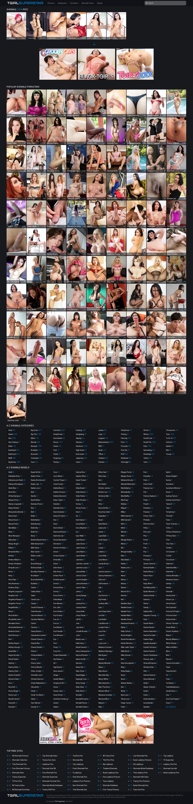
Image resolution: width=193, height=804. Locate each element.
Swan (169, 492)
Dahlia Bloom (59, 488)
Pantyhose (126, 430)
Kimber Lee (104, 492)
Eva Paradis (59, 631)
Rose (146, 580)
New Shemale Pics (80, 785)
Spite (168, 472)
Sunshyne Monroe (174, 488)
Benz (34, 536)
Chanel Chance (38, 639)
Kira (100, 500)
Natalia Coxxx (127, 607)
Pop (146, 548)
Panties (103, 462)
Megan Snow (127, 476)
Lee (101, 544)
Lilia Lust (102, 580)
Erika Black (58, 599)
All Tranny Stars (18, 785)
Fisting (57, 462)
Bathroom (14, 454)
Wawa (169, 635)
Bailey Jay (36, 484)
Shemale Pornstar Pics (51, 781)
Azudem (12, 707)
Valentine (171, 572)
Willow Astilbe (172, 647)
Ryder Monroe (150, 591)
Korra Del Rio (104, 508)
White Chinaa (172, 643)
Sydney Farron (172, 496)
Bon (33, 560)
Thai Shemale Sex (80, 790)
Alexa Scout (14, 520)
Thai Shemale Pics (19, 764)
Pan (145, 472)
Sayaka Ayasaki (150, 643)
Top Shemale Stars (49, 756)
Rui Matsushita (150, 588)
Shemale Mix (78, 760)
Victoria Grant (172, 615)
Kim (100, 480)
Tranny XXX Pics (48, 790)
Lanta (101, 532)
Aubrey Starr (14, 671)
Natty (124, 627)
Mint (124, 536)
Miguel (125, 508)
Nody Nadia (126, 671)
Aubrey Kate (14, 667)
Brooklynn (36, 576)
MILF (101, 446)
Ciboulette (36, 687)
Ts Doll (169, 556)
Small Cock (149, 438)
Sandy (147, 607)
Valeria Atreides (173, 576)
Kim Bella (102, 484)
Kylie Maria (103, 524)
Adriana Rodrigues (16, 484)
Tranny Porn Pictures (141, 781)
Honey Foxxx (82, 508)
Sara (146, 619)
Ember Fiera (59, 576)
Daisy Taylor (59, 500)
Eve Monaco (59, 635)
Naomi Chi (126, 591)
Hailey (56, 707)
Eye (56, 639)
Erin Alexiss (59, 603)
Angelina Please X (16, 599)
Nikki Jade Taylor (128, 647)
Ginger (56, 675)
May (101, 707)
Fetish (56, 454)
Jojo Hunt (80, 627)
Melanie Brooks (128, 480)
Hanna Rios (81, 472)
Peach (147, 504)
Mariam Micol (104, 691)
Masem (102, 703)
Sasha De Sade (150, 635)
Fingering (58, 458)
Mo (123, 548)
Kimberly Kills (104, 496)
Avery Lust (13, 695)
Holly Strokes (82, 500)
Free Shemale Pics (49, 773)
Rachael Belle (149, 568)
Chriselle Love (37, 675)
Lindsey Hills (104, 603)
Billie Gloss (36, 548)
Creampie (36, 458)
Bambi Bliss (36, 500)
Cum (34, 462)
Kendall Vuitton (82, 707)
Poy (146, 552)
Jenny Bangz (82, 595)
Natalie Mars (127, 615)
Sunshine (170, 484)
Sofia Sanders (149, 699)
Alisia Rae (13, 540)
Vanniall (170, 591)
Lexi (101, 568)
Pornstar (126, 446)
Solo (147, 446)
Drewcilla (58, 560)
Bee (33, 508)
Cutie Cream (59, 484)
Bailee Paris (36, 476)
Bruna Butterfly (38, 580)
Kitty (101, 504)
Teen (147, 462)
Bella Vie (35, 532)
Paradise (148, 476)
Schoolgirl (126, 462)
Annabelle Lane (15, 619)
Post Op (125, 450)
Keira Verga (82, 683)
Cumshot (59, 430)
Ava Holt (12, 687)
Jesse (80, 599)
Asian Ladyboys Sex (110, 773)
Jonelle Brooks (83, 631)
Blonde (35, 442)
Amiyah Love (14, 568)
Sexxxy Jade (149, 659)
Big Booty (14, 462)
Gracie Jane (59, 691)
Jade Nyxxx (81, 540)
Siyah (146, 683)
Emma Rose (59, 588)
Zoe (168, 695)
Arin (11, 639)
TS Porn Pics (17, 781)
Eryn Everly (58, 615)
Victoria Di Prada (173, 611)
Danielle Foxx (59, 508)
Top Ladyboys (78, 764)
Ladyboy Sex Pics (170, 764)
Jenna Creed (82, 576)
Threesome (172, 430)
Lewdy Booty (104, 564)
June (78, 635)
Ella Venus (58, 572)
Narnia (124, 595)
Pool (124, 442)
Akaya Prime (14, 500)
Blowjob (36, 446)
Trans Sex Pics (139, 790)
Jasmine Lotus (83, 568)
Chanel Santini (38, 647)
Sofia (146, 695)
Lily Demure (104, 595)
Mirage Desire (127, 540)
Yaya (168, 667)
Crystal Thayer (60, 480)
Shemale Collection (19, 760)
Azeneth (13, 703)
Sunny (169, 480)
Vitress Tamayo (174, 623)
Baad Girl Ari (37, 472)
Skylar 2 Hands (149, 687)
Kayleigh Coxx (82, 679)
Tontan (169, 548)
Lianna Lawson (105, 572)
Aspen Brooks (15, 655)
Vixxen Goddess (173, 631)
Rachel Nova (149, 572)
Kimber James (105, 488)
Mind (124, 528)
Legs (102, 434)
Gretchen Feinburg (61, 699)
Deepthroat (59, 434)
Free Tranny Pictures (111, 790)
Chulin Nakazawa (39, 683)
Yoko (169, 679)
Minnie (124, 532)
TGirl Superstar (60, 801)
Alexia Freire (13, 524)
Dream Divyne (60, 556)
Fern (55, 643)
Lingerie (103, 438)
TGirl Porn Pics (108, 760)
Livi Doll (102, 615)
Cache (34, 588)
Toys (170, 434)
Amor (11, 572)
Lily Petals (103, 599)
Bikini (34, 438)
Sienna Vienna (149, 675)
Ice (78, 516)
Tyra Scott (171, 560)
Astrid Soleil (13, 659)
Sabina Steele (150, 595)
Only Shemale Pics (80, 777)
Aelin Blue (13, 488)
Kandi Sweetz (82, 647)
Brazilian (36, 450)
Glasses (80, 442)
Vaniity (170, 584)
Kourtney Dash (105, 512)
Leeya (102, 548)
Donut (56, 552)
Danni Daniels (59, 512)
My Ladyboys (108, 764)
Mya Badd (126, 560)
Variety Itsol (171, 595)
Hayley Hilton (82, 476)
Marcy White (104, 679)
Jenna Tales (82, 588)
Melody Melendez (128, 484)
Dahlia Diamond (60, 496)
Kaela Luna (81, 639)
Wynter (169, 659)
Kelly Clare (81, 687)
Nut (123, 687)
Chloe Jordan (37, 671)
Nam (124, 572)
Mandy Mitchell (106, 663)
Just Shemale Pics (140, 756)
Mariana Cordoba (106, 695)
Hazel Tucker (81, 480)
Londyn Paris (104, 627)
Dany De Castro (60, 516)
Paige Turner (127, 703)
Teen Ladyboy (108, 781)
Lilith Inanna (104, 584)
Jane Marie (81, 552)
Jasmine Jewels (84, 564)
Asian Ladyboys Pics (171, 773)
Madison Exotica (105, 647)
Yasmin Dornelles (174, 663)
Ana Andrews (14, 584)
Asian (12, 434)
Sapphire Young (151, 615)
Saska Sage (148, 639)
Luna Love (103, 643)
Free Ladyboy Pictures (111, 777)
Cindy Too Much (38, 695)
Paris (146, 480)
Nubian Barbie (127, 683)
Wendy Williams (173, 639)
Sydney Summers (173, 500)
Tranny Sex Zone (49, 760)
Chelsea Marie (37, 655)
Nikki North (126, 651)
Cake (33, 595)
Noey (123, 675)
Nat (123, 599)
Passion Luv (148, 488)
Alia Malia (13, 528)
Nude (102, 450)
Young (170, 454)
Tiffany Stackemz (174, 532)
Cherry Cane (36, 663)
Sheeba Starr (149, 667)
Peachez (148, 508)
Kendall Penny (82, 703)
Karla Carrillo (82, 659)
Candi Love (36, 599)
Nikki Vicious (127, 655)
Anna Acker (13, 615)
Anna (11, 611)
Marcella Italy (104, 675)
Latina (102, 430)
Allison (12, 548)
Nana (123, 576)
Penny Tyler (149, 516)
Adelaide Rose (15, 476)
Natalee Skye (127, 603)
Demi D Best (59, 528)
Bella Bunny (36, 524)
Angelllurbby (14, 607)
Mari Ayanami (105, 683)
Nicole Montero (128, 643)
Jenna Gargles (83, 580)
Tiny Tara (171, 544)
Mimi (124, 524)
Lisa (101, 607)
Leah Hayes (104, 540)
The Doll (170, 516)
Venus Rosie (171, 603)
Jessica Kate (81, 607)
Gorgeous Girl (59, 683)
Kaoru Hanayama (84, 651)
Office (101, 454)
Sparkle (147, 707)
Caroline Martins (38, 619)
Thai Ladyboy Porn (140, 773)
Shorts (147, 430)
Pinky (146, 528)
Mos (124, 556)
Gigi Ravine (58, 667)
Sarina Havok (149, 627)
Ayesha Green (14, 699)
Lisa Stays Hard (105, 611)
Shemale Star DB (49, 768)
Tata (169, 508)
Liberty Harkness (106, 576)
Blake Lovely (37, 556)
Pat (145, 492)
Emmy (57, 591)
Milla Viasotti (127, 516)
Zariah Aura (172, 691)
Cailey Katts (36, 591)
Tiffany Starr (172, 536)
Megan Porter (127, 472)
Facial (57, 446)
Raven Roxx (148, 576)
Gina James (58, 671)
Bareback (13, 450)
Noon (124, 679)
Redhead (126, 458)
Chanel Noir (36, 643)
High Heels (81, 450)
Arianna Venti (14, 631)
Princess (148, 560)
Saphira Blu (149, 611)
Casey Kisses (37, 631)
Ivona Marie (81, 524)
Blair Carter (36, 552)
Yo (168, 675)
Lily (100, 591)
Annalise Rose (14, 623)
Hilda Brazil (81, 488)
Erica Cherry (59, 595)
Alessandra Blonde (17, 512)
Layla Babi (103, 536)
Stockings (148, 454)
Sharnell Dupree (150, 663)
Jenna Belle (81, 572)
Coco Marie (58, 476)
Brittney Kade (37, 568)
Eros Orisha (59, 611)
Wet (168, 450)
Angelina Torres (16, 603)
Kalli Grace (81, 643)
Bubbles (35, 584)
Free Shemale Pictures (21, 768)
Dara (55, 524)
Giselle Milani (59, 679)
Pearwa (147, 512)
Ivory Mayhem (82, 528)
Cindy (34, 691)
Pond (146, 540)
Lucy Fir (102, 635)
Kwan (101, 520)
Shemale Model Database (52, 785)
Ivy (77, 532)
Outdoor (103, 458)
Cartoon (35, 627)
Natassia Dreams (129, 623)
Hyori (79, 512)
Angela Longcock (15, 591)
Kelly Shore (81, 691)
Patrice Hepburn (150, 496)
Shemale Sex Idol (170, 768)
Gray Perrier (59, 695)
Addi (11, 472)
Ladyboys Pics (47, 764)
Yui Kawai (171, 683)
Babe (12, 446)
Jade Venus (82, 548)
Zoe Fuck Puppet (173, 699)
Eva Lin (57, 623)
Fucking (81, 430)
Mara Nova (103, 671)
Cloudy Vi (35, 707)
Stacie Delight (172, 476)
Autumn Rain (14, 679)
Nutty (124, 691)
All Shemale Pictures (20, 756)
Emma (57, 584)
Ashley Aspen (15, 643)
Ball (33, 492)
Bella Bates (36, 520)
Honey (79, 504)
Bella (34, 516)
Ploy (146, 536)
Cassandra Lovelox (39, 635)
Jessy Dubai (82, 615)
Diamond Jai (59, 536)
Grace (56, 687)
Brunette (36, 454)
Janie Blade (81, 556)
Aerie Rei (12, 492)
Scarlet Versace (150, 647)
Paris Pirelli (148, 484)
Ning (123, 667)
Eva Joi (57, 619)
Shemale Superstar (50, 777)
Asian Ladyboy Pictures (142, 760)
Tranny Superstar (19, 777)
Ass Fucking (14, 442)
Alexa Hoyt (13, 516)
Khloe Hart (103, 472)
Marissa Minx (104, 699)
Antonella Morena (16, 627)
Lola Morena (104, 623)
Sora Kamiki (148, 703)
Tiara (169, 520)
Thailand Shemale (110, 768)
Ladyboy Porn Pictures (81, 781)
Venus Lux (171, 599)
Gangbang (81, 434)
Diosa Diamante (60, 540)
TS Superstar (168, 760)
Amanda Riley (15, 552)
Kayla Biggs (81, 675)
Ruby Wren (148, 584)
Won (168, 655)
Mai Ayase (103, 655)
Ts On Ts (171, 438)
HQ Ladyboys (138, 764)
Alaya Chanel (14, 508)
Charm (34, 651)
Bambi (34, 496)
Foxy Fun (58, 651)
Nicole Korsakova (128, 639)
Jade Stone (81, 544)
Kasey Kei (81, 667)
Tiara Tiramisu (173, 524)
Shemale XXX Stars (141, 777)
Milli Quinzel (126, 520)
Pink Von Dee (149, 524)
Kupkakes (103, 516)
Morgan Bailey (128, 552)
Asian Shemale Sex (140, 785)
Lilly (100, 588)
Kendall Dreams (83, 699)
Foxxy (57, 647)
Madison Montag (105, 651)
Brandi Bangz (37, 564)
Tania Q (170, 504)
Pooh (146, 544)
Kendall (80, 695)
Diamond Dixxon (60, 532)
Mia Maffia (126, 496)
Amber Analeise (15, 564)
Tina (168, 540)
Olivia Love (126, 699)
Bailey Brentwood (38, 480)
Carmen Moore (38, 615)
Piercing (126, 438)
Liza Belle (102, 619)
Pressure (147, 556)
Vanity (169, 588)
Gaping (80, 438)
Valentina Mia (172, 568)
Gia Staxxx (58, 659)
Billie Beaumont (38, 544)
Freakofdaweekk (61, 655)
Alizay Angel (14, 544)
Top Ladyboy (168, 756)
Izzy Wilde (81, 536)
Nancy (124, 580)
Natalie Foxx (127, 611)
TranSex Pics (78, 756)
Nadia (124, 564)
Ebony (58, 442)
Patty (146, 500)
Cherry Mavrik (37, 667)
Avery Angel (14, 691)
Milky (123, 512)
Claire (34, 699)
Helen (79, 484)
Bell (33, 512)
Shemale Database (110, 785)
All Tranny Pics (108, 756)
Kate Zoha (81, 671)
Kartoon (80, 663)
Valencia (170, 564)
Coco (56, 472)
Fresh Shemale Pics (80, 768)
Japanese (81, 458)
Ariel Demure (14, 635)
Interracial (81, 454)
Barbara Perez (37, 504)
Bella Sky (35, 528)
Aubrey (12, 663)
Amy (11, 576)
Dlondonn (58, 544)
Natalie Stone (127, 619)
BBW (12, 458)
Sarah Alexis (149, 623)
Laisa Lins (103, 528)
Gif (55, 663)
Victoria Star (171, 619)
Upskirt (170, 446)
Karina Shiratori (83, 655)
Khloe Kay (103, 476)
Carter (34, 623)
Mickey (125, 504)
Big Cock (36, 430)
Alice (11, 532)
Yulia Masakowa (173, 687)
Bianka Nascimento (39, 540)
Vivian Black (172, 627)
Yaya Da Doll (171, 671)
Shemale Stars (18, 773)
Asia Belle (13, 651)
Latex (79, 462)
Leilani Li (102, 552)
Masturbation (105, 442)
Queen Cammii (150, 564)
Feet (56, 450)
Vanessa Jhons (172, 580)
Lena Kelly (103, 556)
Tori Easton (171, 552)
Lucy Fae (102, 631)
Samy (146, 603)
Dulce (56, 564)
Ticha (169, 528)
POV (124, 454)
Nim (123, 659)
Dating (99, 3)
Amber (12, 556)
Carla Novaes (37, 611)
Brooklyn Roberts (39, 572)
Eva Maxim (58, 627)
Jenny (79, 591)
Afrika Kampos (15, 496)
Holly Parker (82, 496)
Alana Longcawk (16, 504)
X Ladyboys (77, 773)
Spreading (149, 450)
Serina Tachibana (151, 655)
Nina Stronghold (128, 663)
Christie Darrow (37, 679)
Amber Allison (14, 560)
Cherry (35, 659)
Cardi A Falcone (38, 607)
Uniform (171, 442)
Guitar (56, 703)
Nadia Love (126, 568)
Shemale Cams (87, 3)
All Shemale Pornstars (21, 790)
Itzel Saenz (81, 520)
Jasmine (80, 560)
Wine (169, 651)
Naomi (124, 588)
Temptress (171, 512)
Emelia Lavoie (59, 580)
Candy (34, 603)
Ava (11, 683)
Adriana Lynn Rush (16, 480)
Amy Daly (13, 580)
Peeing (125, 434)
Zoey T (170, 703)
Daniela (57, 504)
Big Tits (36, 434)
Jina (78, 623)
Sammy (147, 599)
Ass (12, 438)
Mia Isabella (127, 492)
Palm (124, 707)
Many (101, 667)
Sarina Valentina (151, 631)
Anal (11, 430)
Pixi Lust (147, 532)
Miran (124, 544)
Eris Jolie (58, 607)
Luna (101, 639)
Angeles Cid (14, 595)
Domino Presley (60, 548)
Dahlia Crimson (60, 492)
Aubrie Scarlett (15, 675)
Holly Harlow (82, 492)
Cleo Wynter (37, 703)
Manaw (102, 659)
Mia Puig (125, 500)
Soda (146, 691)
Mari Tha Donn (105, 687)
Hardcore (81, 446)
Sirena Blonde (149, 679)
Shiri (146, 671)
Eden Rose (58, 568)
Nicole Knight (126, 635)
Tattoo (147, 458)
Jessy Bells (81, 611)
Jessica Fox (81, 603)
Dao (56, 520)
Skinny (148, 434)
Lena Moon (103, 560)
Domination (59, 438)
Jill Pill (79, 619)
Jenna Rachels (83, 584)
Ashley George (15, 647)
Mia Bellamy (127, 488)
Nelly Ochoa (127, 631)
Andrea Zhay (14, 588)
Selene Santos (150, 651)
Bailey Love (36, 488)
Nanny (124, 584)
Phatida (147, 520)
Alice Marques (14, 536)
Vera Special (171, 607)
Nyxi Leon (126, 695)
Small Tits (149, 442)
